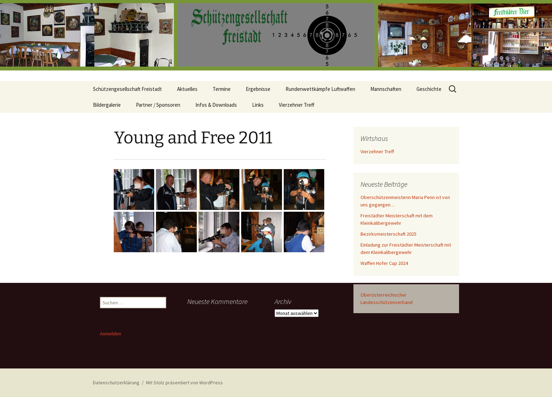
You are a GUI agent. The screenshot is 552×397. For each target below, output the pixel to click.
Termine (222, 89)
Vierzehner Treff (296, 104)
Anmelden (110, 333)
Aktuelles (187, 89)
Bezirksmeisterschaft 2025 (388, 234)
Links (258, 104)
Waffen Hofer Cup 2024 (384, 263)
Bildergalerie (107, 104)
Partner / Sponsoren (158, 104)
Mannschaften (385, 89)
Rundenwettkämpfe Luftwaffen (320, 89)
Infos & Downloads (216, 104)
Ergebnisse (258, 89)
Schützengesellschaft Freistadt (127, 89)
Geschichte (428, 89)
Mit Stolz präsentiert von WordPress (184, 382)
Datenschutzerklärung (116, 382)
